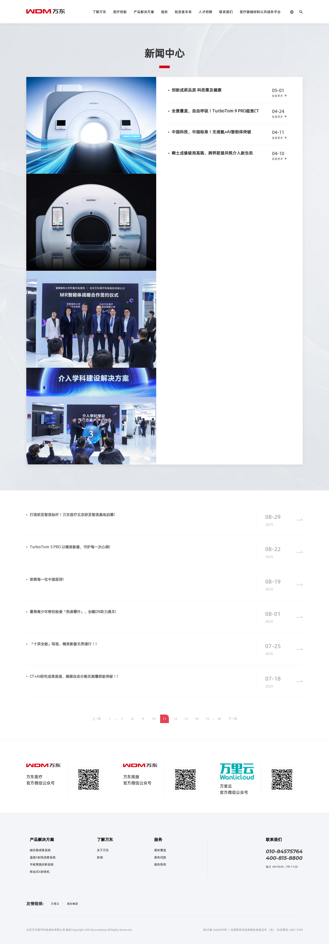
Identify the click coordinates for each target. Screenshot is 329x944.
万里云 (55, 903)
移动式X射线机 (40, 872)
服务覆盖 (160, 850)
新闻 (100, 857)
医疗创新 (120, 11)
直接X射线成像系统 (43, 857)
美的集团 (72, 903)
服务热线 (160, 864)
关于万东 (103, 850)
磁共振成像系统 (40, 850)
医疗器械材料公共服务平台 (260, 11)
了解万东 (99, 11)
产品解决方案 (144, 11)
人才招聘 (205, 11)
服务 (164, 11)
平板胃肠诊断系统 (42, 864)
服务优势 (160, 857)
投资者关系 (183, 11)
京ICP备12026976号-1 (216, 930)
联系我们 (226, 11)
